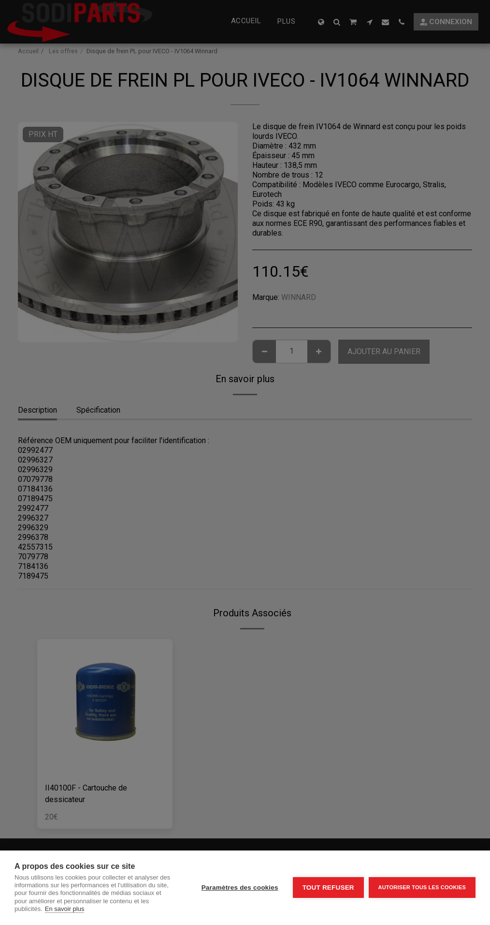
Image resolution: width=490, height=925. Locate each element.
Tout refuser (328, 887)
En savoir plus (65, 908)
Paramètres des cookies (239, 887)
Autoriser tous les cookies (422, 887)
